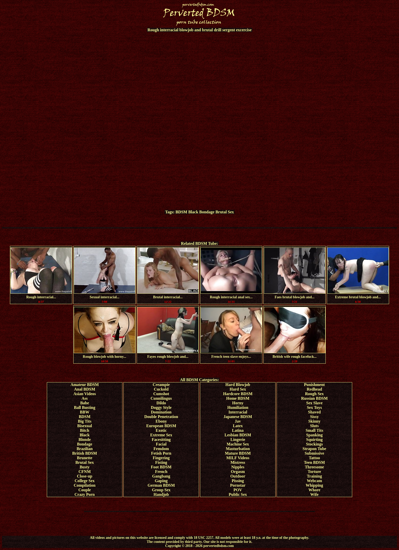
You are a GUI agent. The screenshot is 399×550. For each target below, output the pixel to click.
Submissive (314, 453)
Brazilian (85, 449)
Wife (314, 494)
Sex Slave (314, 403)
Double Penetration (161, 416)
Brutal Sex (225, 212)
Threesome (314, 467)
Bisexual (84, 426)
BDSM (181, 212)
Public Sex (238, 494)
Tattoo (314, 458)
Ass (84, 398)
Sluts (314, 426)
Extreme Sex (161, 435)
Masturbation (238, 449)
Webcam (314, 481)
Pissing (238, 481)
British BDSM (84, 453)
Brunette (84, 458)
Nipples (238, 467)
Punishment (314, 384)
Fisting (161, 462)
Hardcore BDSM (238, 394)
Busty (85, 467)
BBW (84, 412)
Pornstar (237, 485)
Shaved (314, 412)
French (161, 471)
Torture (314, 471)
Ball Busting (84, 407)
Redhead (314, 389)
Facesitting (161, 439)
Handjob (161, 494)
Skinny (314, 421)
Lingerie (238, 439)
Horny (237, 403)
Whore (314, 490)
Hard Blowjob (237, 384)
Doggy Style (161, 407)
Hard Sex (238, 389)
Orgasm (238, 471)
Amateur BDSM (84, 384)
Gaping (161, 481)
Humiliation (237, 407)
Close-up (84, 476)
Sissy (314, 416)
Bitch (84, 430)
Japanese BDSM (237, 416)
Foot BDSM (161, 467)
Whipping (314, 485)
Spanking (314, 435)
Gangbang (161, 476)
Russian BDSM (314, 398)
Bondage (207, 212)
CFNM (85, 471)
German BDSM (161, 485)
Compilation (84, 485)
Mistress (238, 462)
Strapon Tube (314, 449)
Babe (84, 403)
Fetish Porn (161, 453)
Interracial (238, 412)
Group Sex (161, 490)
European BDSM (161, 426)
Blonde (84, 439)
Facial (161, 444)
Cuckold (161, 389)
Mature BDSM (238, 453)
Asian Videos (84, 394)
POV (238, 490)
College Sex (85, 481)
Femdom (161, 449)
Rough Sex (314, 394)
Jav (238, 421)
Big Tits (84, 421)
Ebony (161, 421)
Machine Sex (238, 444)
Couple (84, 490)
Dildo (161, 403)
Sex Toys (314, 407)
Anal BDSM (84, 389)
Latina (238, 430)
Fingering (161, 458)
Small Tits (314, 430)
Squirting (314, 439)
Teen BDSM (314, 462)
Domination (161, 412)
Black (193, 212)
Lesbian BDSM (237, 435)
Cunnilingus (161, 398)
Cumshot (161, 394)
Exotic (161, 430)
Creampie (161, 384)
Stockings (314, 444)
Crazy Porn (85, 494)
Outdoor (237, 476)
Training (314, 476)
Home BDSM (237, 398)
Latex (238, 426)
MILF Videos (237, 458)
